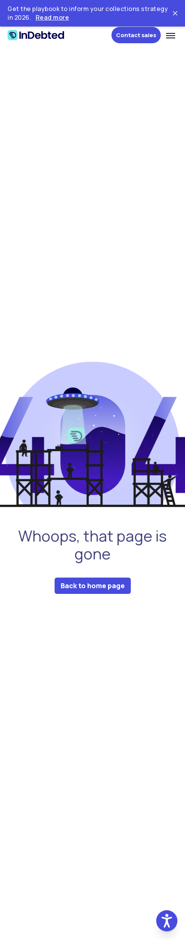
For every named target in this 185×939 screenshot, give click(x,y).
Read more (52, 17)
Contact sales (136, 35)
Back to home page (93, 585)
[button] (166, 920)
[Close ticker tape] (175, 13)
